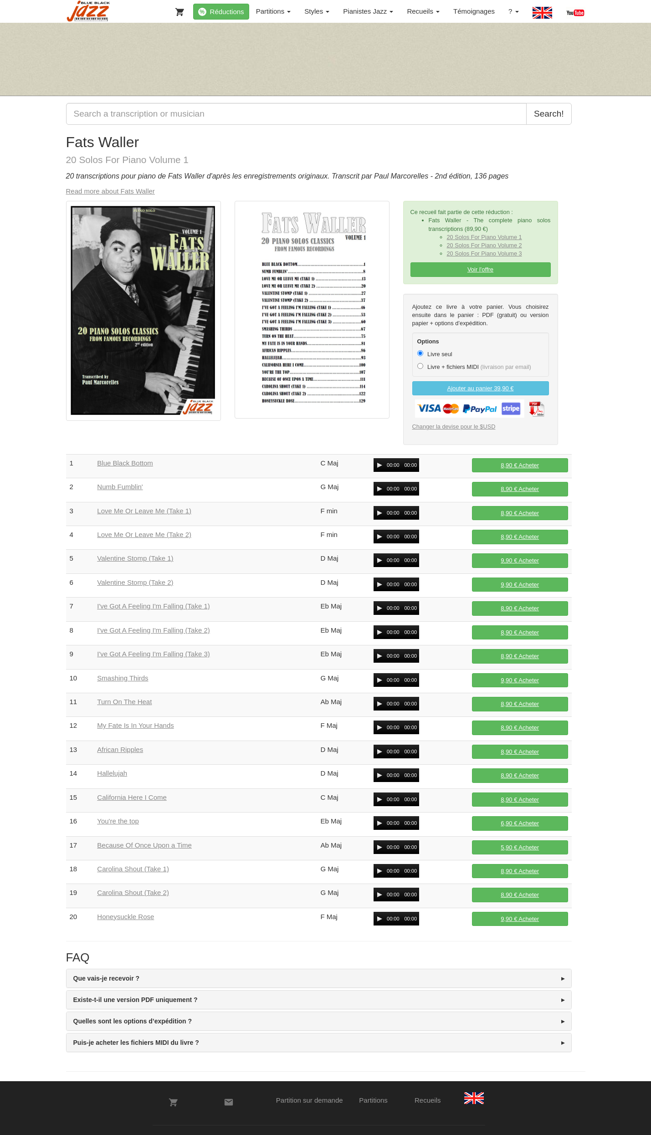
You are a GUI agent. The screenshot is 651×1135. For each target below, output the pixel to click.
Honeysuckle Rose (125, 916)
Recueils (423, 11)
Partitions (273, 11)
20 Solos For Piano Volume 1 (484, 237)
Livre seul (434, 354)
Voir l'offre (480, 269)
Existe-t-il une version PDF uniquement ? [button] (135, 999)
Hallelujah (112, 773)
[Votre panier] (178, 10)
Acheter (520, 465)
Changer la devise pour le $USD (454, 426)
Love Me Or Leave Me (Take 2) (144, 534)
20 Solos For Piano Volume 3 (484, 253)
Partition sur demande (309, 1100)
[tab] (319, 978)
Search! (549, 113)
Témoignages (474, 11)
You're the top (118, 821)
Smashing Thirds (122, 678)
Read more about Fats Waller (110, 191)
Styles (316, 11)
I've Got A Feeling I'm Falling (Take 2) (153, 630)
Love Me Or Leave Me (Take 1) (144, 511)
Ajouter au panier (480, 388)
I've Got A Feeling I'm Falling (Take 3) (153, 654)
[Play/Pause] (379, 465)
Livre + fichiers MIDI (474, 366)
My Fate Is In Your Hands (135, 725)
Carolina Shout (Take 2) (133, 892)
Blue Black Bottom (125, 463)
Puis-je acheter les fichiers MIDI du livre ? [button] (136, 1042)
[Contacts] (229, 1102)
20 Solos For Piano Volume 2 (484, 245)
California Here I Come (132, 797)
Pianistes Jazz (368, 11)
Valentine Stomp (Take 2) (135, 582)
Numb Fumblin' (120, 487)
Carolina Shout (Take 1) (133, 869)
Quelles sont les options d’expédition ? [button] (132, 1021)
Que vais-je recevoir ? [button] (106, 978)
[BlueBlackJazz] (88, 11)
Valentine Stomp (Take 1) (135, 558)
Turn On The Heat (124, 702)
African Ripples (120, 749)
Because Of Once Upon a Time (144, 845)
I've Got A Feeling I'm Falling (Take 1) (153, 606)
